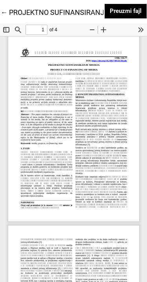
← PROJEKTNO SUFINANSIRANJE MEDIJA (67, 11)
